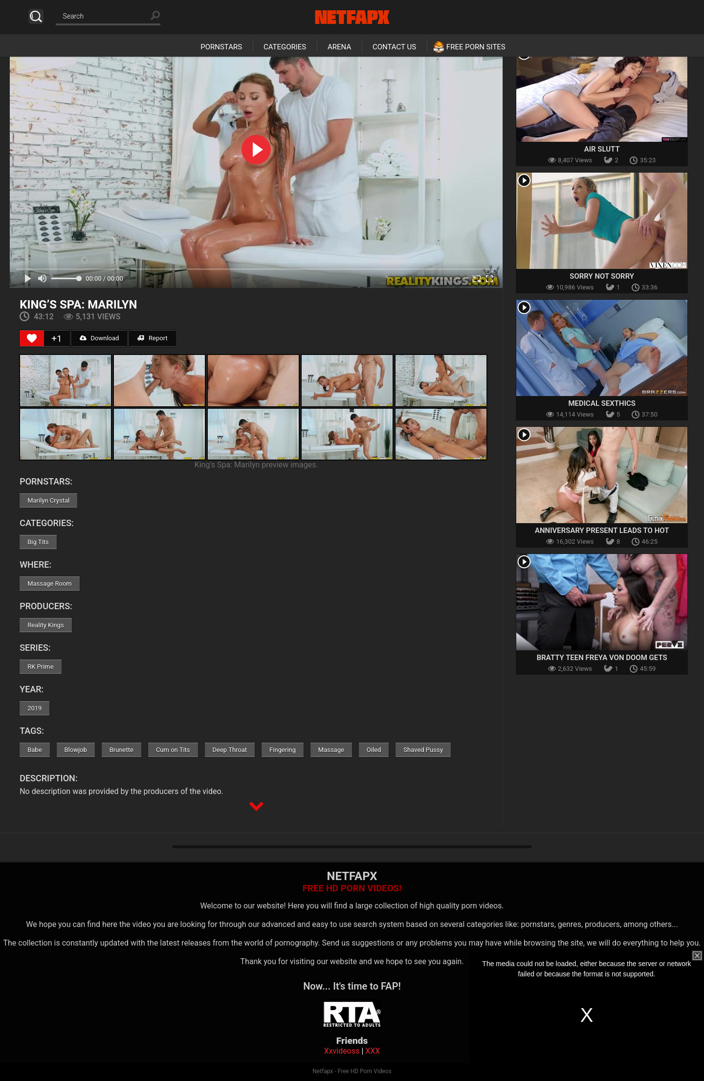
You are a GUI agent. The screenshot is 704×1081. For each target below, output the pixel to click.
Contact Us (394, 47)
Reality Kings (45, 625)
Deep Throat (230, 749)
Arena (339, 47)
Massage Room (49, 583)
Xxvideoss (342, 1051)
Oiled (374, 749)
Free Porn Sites (476, 47)
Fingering (282, 749)
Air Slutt (602, 149)
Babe (34, 749)
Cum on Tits (173, 749)
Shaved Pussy (422, 749)
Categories (285, 47)
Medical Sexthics (602, 403)
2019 (34, 708)
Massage (331, 749)
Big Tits (37, 542)
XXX (372, 1051)
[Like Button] (32, 338)
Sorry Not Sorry (602, 276)
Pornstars (221, 47)
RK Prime (40, 666)
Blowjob (76, 749)
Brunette (121, 749)
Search (36, 16)
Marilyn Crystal (48, 500)
